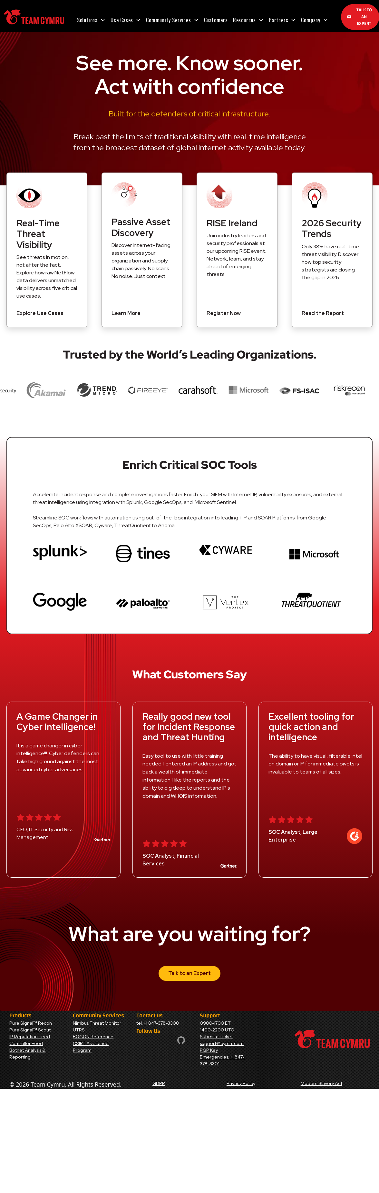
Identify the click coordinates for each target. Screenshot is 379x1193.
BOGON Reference (93, 1037)
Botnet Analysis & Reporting (27, 1053)
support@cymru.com (222, 1043)
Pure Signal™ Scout (30, 1030)
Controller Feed (26, 1043)
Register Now (224, 313)
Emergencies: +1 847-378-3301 (222, 1060)
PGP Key (209, 1050)
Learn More (126, 313)
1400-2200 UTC (217, 1030)
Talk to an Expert (189, 973)
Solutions (87, 20)
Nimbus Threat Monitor (97, 1023)
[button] (91, 20)
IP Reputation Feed (29, 1037)
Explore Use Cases (39, 313)
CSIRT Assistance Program (91, 1046)
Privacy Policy (241, 1083)
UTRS (79, 1030)
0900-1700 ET (215, 1023)
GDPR (158, 1083)
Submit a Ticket (216, 1037)
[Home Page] (34, 16)
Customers (216, 20)
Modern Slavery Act (321, 1083)
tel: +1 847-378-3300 (157, 1023)
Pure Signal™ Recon (30, 1023)
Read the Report (323, 313)
